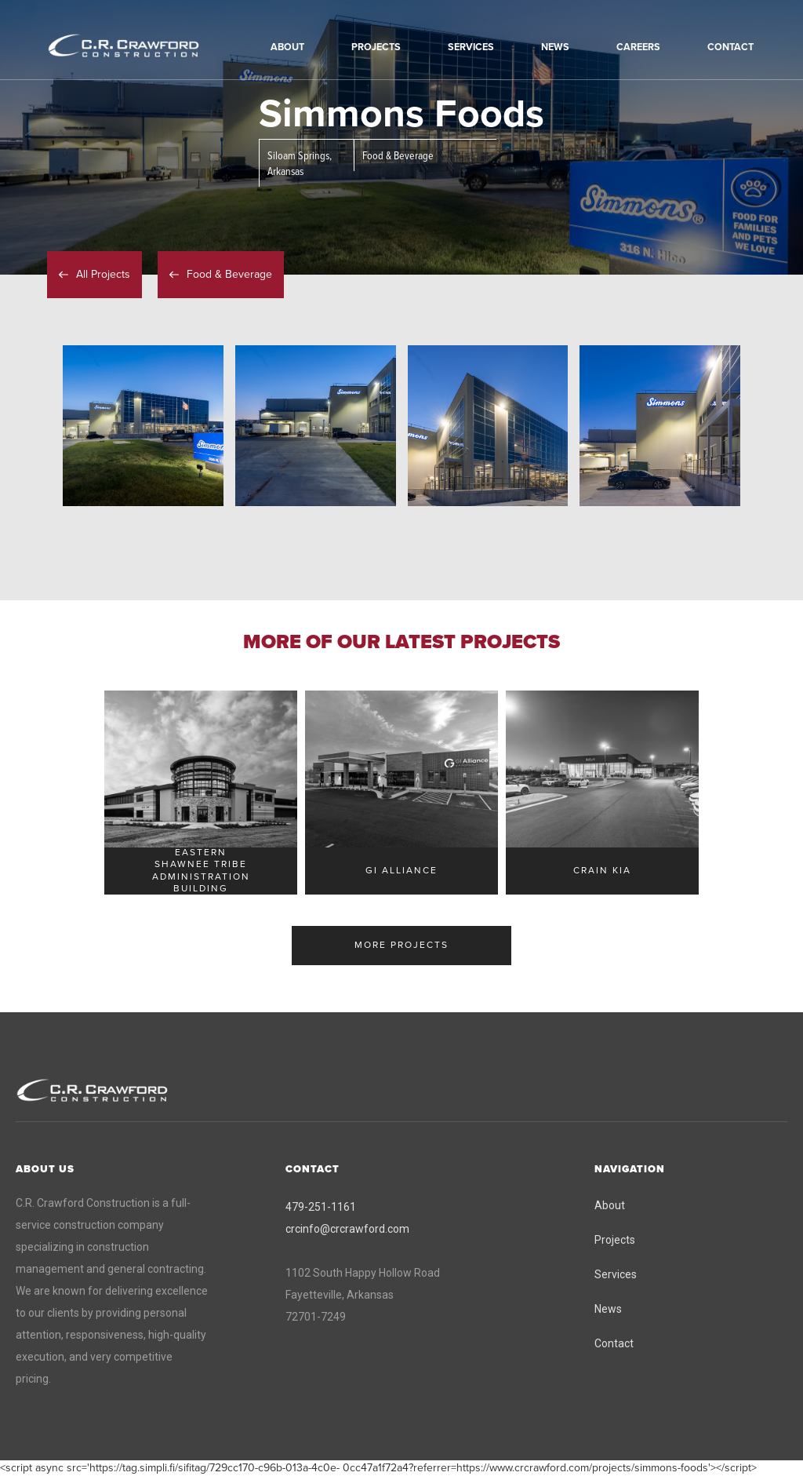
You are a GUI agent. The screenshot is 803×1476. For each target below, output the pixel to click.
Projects (614, 1240)
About (609, 1205)
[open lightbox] (143, 425)
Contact (614, 1343)
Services (615, 1274)
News (608, 1309)
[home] (145, 46)
